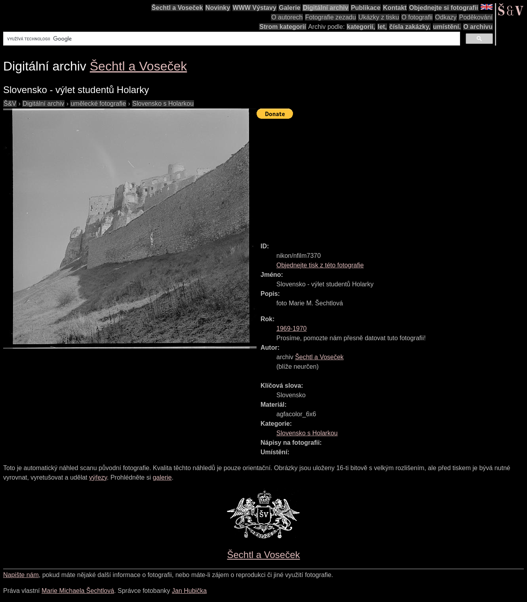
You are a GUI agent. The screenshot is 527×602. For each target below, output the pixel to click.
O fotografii (416, 17)
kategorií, (361, 26)
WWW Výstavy (254, 7)
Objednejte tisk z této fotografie (320, 265)
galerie (162, 477)
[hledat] (231, 38)
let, (382, 26)
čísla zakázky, (409, 26)
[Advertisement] (392, 177)
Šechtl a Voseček (177, 7)
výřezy (98, 477)
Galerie (289, 7)
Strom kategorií (282, 26)
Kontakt (395, 7)
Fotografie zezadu (330, 17)
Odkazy (446, 17)
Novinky (217, 7)
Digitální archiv (325, 7)
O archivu (478, 26)
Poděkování (476, 17)
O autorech (287, 17)
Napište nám (21, 575)
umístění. (447, 26)
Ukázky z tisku (378, 17)
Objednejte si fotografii (443, 7)
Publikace (366, 7)
